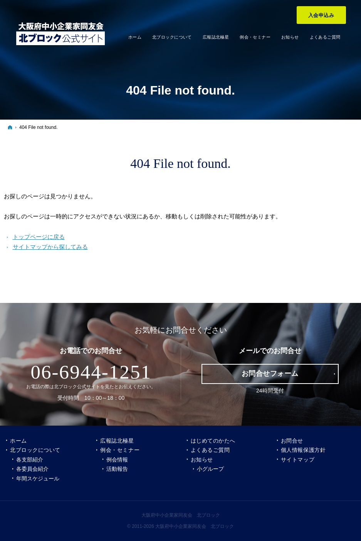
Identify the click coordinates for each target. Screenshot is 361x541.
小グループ (210, 469)
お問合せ (292, 441)
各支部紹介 (29, 459)
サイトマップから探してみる (50, 246)
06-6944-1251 (90, 372)
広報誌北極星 (117, 441)
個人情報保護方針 (303, 450)
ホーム (18, 441)
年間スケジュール (37, 478)
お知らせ (202, 459)
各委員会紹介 (32, 469)
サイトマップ (297, 459)
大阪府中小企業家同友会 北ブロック (180, 515)
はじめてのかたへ (213, 441)
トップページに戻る (39, 236)
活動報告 (117, 469)
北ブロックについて (35, 450)
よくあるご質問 (210, 450)
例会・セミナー (119, 450)
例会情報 (117, 459)
